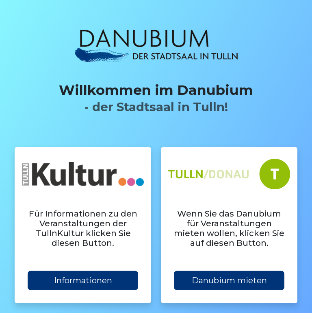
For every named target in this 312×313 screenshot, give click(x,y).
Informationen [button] (83, 280)
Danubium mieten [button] (229, 280)
